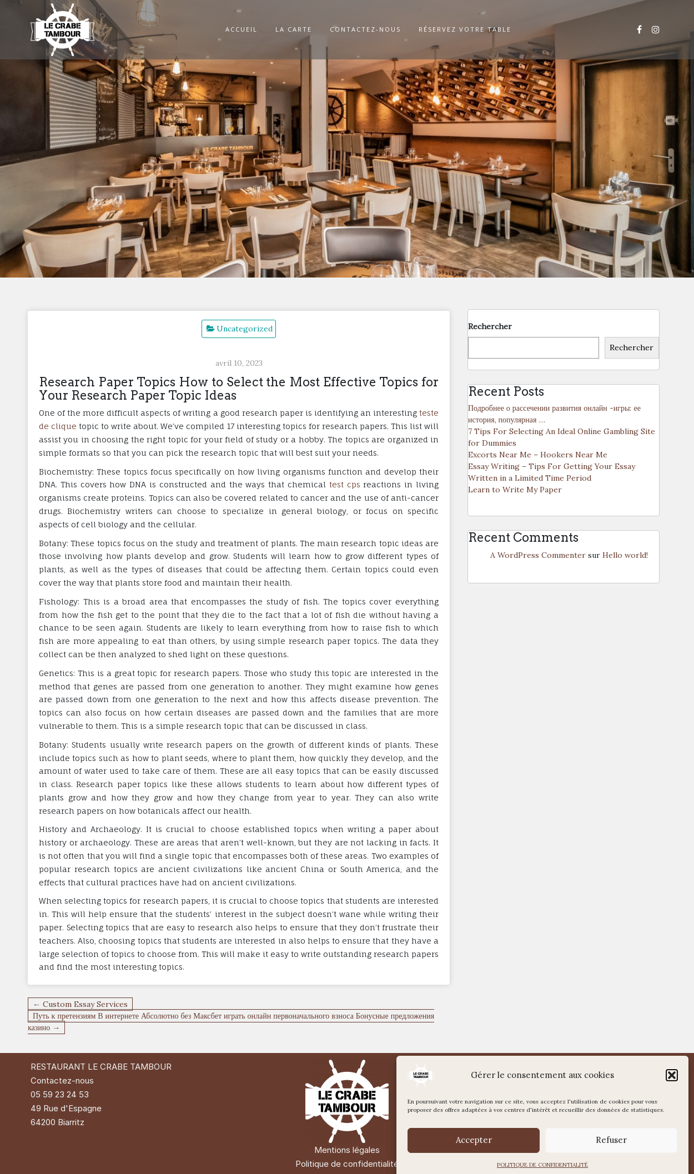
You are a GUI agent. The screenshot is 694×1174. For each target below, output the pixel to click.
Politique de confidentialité (347, 1163)
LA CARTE (293, 29)
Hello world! (625, 555)
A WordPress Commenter (538, 555)
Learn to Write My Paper (515, 490)
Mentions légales (347, 1150)
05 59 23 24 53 (60, 1094)
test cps (344, 484)
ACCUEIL (241, 29)
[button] (671, 1088)
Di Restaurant (603, 1066)
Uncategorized (245, 329)
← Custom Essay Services (80, 1004)
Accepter (474, 1152)
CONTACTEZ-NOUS (365, 29)
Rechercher (490, 326)
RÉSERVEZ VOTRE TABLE (465, 29)
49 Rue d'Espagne (66, 1108)
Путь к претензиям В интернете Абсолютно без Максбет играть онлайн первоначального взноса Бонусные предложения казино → (231, 1021)
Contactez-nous (62, 1080)
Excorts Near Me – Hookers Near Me (537, 455)
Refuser (611, 1152)
